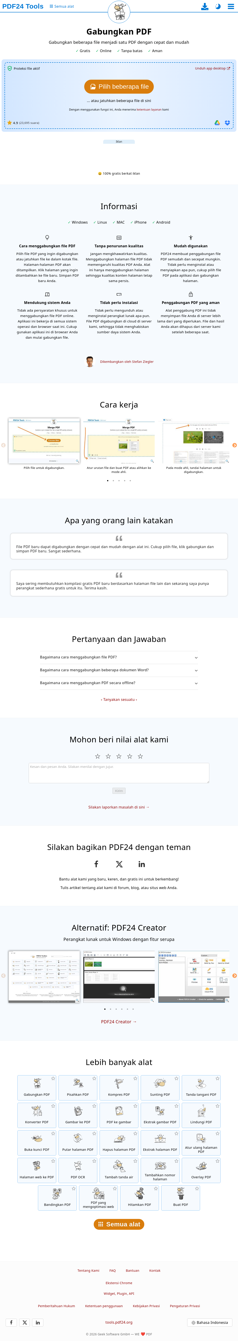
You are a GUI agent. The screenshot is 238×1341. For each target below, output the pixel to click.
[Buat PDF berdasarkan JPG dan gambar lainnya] (77, 1115)
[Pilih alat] (231, 6)
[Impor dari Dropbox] (227, 122)
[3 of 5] (119, 480)
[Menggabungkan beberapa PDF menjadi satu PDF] (36, 1087)
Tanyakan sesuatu (119, 699)
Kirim (119, 791)
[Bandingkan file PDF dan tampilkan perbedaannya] (57, 1198)
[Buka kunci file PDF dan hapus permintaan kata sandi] (36, 1143)
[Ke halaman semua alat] (61, 6)
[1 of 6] (105, 1009)
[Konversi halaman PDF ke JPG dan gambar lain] (119, 1115)
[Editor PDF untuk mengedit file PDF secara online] (160, 1087)
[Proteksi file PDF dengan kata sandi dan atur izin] (201, 1115)
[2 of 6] (110, 1009)
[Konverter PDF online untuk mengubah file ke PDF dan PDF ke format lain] (36, 1115)
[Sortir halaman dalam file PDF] (201, 1143)
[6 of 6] (133, 1009)
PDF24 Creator (116, 1022)
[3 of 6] (116, 1009)
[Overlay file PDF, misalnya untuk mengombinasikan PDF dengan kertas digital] (201, 1170)
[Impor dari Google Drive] (217, 122)
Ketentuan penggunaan (104, 1306)
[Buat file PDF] (180, 1198)
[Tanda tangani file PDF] (201, 1087)
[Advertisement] (119, 154)
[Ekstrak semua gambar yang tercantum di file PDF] (160, 1115)
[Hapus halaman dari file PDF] (119, 1143)
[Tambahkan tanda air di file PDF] (119, 1170)
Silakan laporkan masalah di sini (116, 807)
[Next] (234, 445)
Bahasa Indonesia (212, 1322)
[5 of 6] (127, 1009)
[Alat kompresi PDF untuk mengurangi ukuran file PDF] (119, 1087)
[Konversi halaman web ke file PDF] (36, 1170)
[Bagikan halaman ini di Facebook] (96, 864)
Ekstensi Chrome (119, 1283)
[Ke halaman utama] (23, 6)
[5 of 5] (130, 480)
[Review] (119, 773)
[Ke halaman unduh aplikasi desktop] (205, 6)
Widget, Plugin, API (119, 1293)
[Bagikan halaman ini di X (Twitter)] (119, 864)
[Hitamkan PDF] (139, 1198)
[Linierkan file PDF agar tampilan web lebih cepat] (98, 1198)
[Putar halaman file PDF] (77, 1143)
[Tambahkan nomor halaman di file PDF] (160, 1170)
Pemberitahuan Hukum (56, 1306)
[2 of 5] (113, 480)
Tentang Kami (88, 1270)
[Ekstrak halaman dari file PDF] (160, 1143)
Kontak (154, 1270)
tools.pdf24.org (119, 1322)
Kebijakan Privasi (146, 1306)
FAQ (112, 1270)
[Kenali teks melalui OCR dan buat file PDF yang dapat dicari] (77, 1170)
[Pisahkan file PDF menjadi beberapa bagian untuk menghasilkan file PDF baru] (77, 1087)
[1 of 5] (107, 480)
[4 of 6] (122, 1009)
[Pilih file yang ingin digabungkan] (119, 87)
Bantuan (132, 1270)
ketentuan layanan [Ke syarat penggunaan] (149, 109)
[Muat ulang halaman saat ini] (119, 12)
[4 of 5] (124, 480)
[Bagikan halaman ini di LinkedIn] (142, 864)
